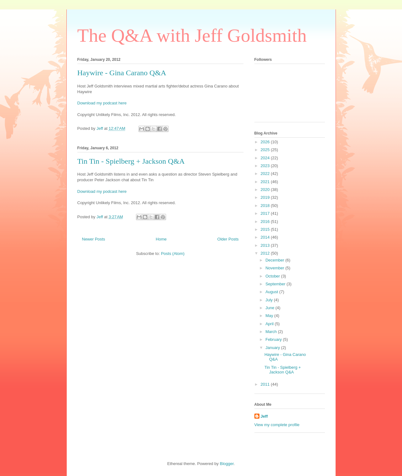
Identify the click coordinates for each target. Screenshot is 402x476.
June (270, 307)
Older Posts (228, 239)
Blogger (226, 463)
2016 (266, 221)
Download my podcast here (102, 103)
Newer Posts (93, 239)
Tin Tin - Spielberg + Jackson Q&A (131, 161)
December (275, 260)
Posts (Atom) (173, 253)
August (272, 291)
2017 (266, 213)
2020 (266, 189)
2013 (266, 245)
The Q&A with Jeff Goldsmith (192, 35)
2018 (266, 205)
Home (161, 239)
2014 (266, 237)
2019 (266, 197)
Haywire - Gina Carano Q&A (121, 73)
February (274, 339)
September (275, 284)
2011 (266, 384)
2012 (266, 253)
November (275, 268)
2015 (266, 229)
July (269, 300)
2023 (266, 165)
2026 (266, 142)
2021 (266, 181)
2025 (266, 149)
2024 (266, 158)
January (273, 347)
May (269, 315)
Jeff (264, 416)
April (270, 323)
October (273, 276)
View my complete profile (277, 424)
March (271, 331)
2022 (266, 173)
